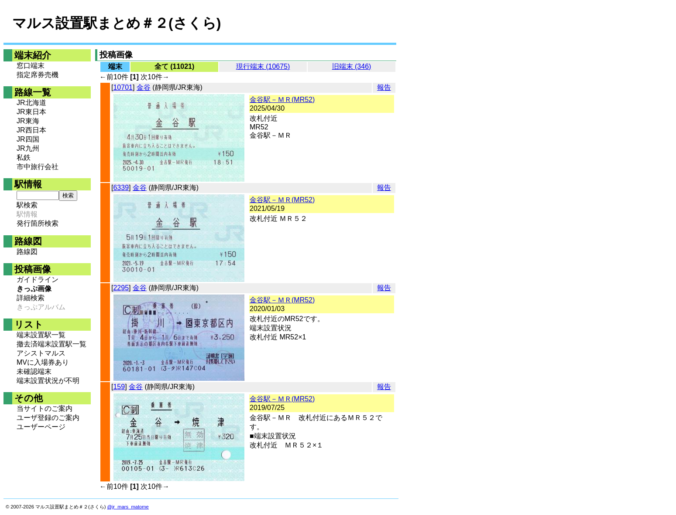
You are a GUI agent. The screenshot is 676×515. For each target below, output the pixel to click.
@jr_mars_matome (128, 506)
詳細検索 (31, 298)
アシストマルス (41, 353)
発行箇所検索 (37, 223)
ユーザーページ (41, 426)
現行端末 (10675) (263, 66)
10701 (123, 87)
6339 (121, 187)
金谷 (144, 87)
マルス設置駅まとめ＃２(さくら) (116, 23)
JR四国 (28, 139)
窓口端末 (31, 65)
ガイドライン (37, 279)
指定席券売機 (37, 74)
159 (119, 386)
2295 (121, 287)
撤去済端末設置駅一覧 (51, 344)
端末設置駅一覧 (41, 335)
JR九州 (28, 148)
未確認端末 (34, 371)
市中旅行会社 (37, 166)
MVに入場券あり (43, 362)
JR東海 (28, 121)
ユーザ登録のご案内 (48, 417)
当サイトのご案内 (44, 408)
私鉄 (24, 157)
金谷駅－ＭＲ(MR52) (282, 99)
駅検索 (27, 205)
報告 (384, 87)
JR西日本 (31, 130)
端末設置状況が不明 (48, 380)
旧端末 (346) (351, 66)
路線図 (27, 251)
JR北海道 (31, 102)
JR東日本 (31, 111)
